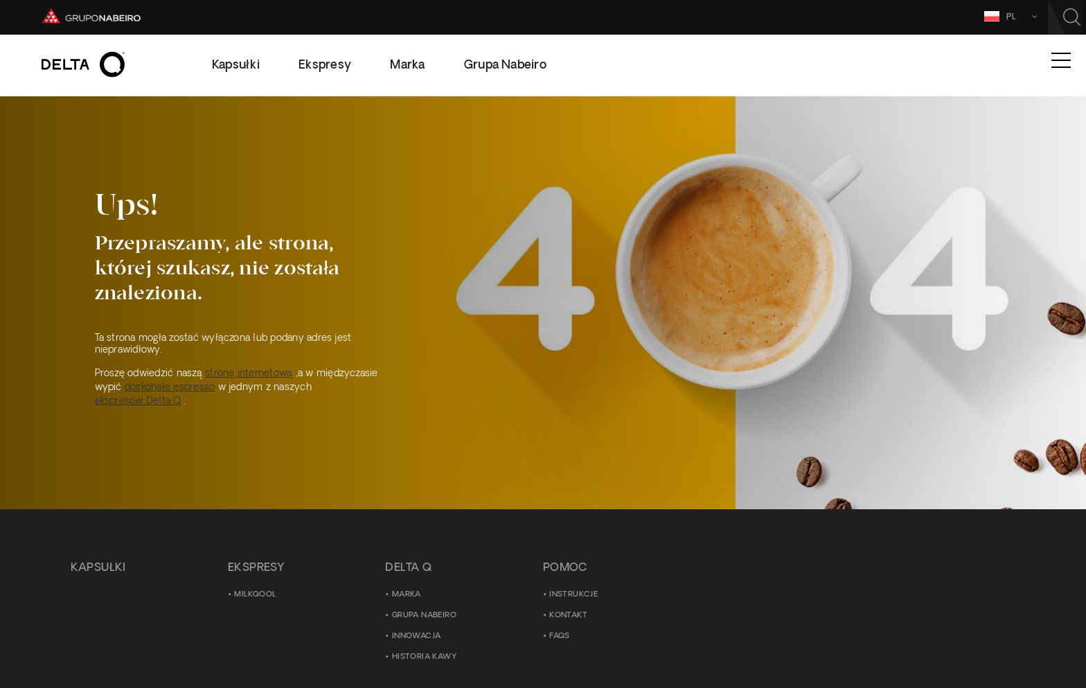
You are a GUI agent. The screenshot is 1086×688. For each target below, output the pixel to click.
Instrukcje (573, 595)
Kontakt (568, 615)
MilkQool (255, 595)
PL (997, 16)
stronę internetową (248, 374)
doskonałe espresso (170, 387)
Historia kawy (424, 657)
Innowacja (416, 636)
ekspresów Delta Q (138, 401)
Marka (406, 595)
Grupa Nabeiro (424, 615)
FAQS (559, 636)
